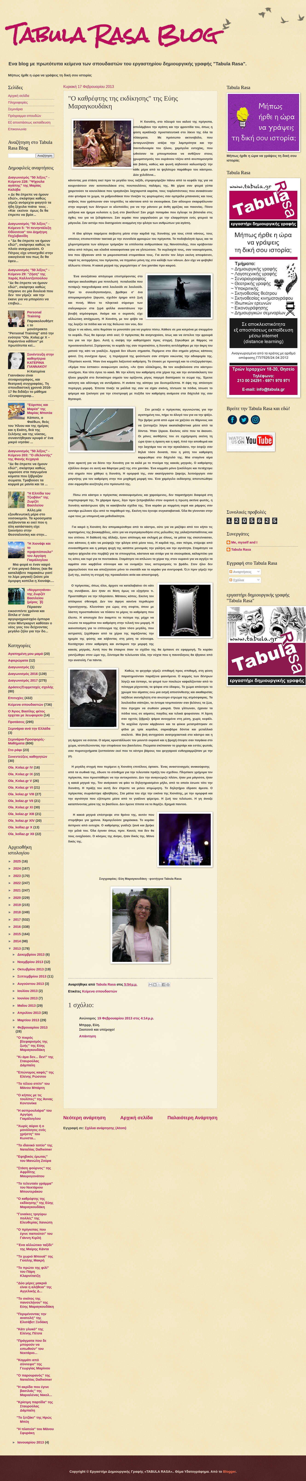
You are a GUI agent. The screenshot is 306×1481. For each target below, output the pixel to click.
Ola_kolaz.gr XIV (21, 820)
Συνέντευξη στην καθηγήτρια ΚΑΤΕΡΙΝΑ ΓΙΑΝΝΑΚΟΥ (40, 360)
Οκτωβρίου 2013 (31, 969)
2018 (17, 912)
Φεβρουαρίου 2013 (32, 1027)
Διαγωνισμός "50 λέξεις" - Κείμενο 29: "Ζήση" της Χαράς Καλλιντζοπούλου (28, 274)
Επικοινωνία (17, 129)
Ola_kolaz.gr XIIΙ (21, 814)
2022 (17, 883)
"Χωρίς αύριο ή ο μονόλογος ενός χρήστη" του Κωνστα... (31, 1132)
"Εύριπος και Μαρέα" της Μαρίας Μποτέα (39, 409)
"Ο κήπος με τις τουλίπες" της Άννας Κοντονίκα (35, 1099)
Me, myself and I (244, 542)
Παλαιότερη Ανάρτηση (192, 1117)
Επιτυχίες (16, 698)
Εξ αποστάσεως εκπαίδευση (29, 122)
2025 (17, 861)
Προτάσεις (16, 722)
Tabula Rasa (241, 549)
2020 (17, 898)
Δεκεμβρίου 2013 (31, 954)
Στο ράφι (15, 750)
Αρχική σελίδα (136, 1117)
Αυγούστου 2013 (31, 984)
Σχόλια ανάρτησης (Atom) (105, 1128)
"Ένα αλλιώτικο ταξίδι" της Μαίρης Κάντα (35, 1247)
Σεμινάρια (15, 109)
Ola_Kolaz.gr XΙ (20, 807)
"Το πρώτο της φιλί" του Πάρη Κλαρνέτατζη (33, 1272)
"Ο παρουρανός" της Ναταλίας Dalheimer (34, 1377)
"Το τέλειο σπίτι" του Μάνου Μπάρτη (33, 1086)
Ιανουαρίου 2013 (31, 1442)
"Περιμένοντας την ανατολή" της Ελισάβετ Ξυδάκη (32, 1318)
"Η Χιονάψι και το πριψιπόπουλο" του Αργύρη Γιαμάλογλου (40, 552)
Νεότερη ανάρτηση (84, 1117)
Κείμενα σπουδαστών (99, 991)
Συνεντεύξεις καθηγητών (27, 756)
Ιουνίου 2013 (27, 998)
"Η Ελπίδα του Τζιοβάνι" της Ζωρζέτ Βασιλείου (38, 499)
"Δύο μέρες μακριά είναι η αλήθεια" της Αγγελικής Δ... (34, 1287)
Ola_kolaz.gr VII (20, 801)
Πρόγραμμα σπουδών (24, 116)
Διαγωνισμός (18, 667)
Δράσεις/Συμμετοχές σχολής (30, 687)
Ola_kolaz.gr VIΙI (21, 794)
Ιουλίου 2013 (27, 991)
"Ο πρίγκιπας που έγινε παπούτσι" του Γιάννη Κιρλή (35, 1233)
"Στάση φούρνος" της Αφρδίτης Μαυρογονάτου (34, 1172)
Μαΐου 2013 (27, 1005)
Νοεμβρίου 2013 (30, 962)
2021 (17, 890)
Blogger (229, 1471)
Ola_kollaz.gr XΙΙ (21, 834)
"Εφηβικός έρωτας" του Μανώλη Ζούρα (34, 1159)
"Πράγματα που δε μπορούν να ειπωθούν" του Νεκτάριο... (31, 1347)
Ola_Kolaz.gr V (20, 781)
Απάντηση (87, 1036)
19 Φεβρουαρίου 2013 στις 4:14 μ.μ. (125, 1018)
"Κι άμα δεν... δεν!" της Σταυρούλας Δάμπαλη (35, 1061)
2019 (17, 905)
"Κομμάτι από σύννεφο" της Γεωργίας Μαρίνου (33, 1364)
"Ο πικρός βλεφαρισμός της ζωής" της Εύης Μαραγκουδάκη (32, 1044)
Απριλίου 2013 (29, 1013)
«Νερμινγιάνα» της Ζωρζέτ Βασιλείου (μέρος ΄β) (39, 596)
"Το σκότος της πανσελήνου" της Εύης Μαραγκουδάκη (35, 1302)
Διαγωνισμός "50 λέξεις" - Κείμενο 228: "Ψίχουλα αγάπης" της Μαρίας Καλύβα (28, 183)
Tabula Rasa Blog (112, 35)
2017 (17, 919)
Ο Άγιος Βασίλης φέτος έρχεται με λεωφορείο (26, 713)
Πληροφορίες (18, 102)
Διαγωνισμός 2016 (23, 674)
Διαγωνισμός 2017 (23, 680)
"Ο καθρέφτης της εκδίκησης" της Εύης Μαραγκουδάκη (35, 1203)
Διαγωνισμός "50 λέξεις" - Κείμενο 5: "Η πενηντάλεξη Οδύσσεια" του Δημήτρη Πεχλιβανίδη (29, 230)
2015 (17, 934)
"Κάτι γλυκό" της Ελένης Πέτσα (30, 1331)
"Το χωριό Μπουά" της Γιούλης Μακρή (35, 1258)
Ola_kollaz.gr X (20, 827)
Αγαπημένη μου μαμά (25, 654)
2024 (17, 868)
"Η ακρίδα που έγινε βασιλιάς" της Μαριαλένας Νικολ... (34, 1391)
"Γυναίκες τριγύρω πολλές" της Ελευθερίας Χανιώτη (34, 1218)
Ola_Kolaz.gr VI (20, 787)
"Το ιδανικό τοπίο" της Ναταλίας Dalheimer (34, 1147)
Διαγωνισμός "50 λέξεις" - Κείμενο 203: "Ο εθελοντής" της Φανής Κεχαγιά (30, 455)
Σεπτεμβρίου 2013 (32, 976)
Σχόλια (236, 580)
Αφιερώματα (18, 660)
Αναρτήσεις (240, 572)
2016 (17, 927)
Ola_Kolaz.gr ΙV (20, 767)
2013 (17, 948)
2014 (17, 941)
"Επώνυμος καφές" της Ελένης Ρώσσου (35, 1074)
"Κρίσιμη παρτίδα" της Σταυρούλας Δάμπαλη (35, 1406)
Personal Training (34, 314)
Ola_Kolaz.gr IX (20, 774)
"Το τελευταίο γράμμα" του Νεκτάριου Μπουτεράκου (35, 1187)
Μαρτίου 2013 (28, 1020)
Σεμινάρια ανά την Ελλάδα (29, 728)
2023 (17, 876)
